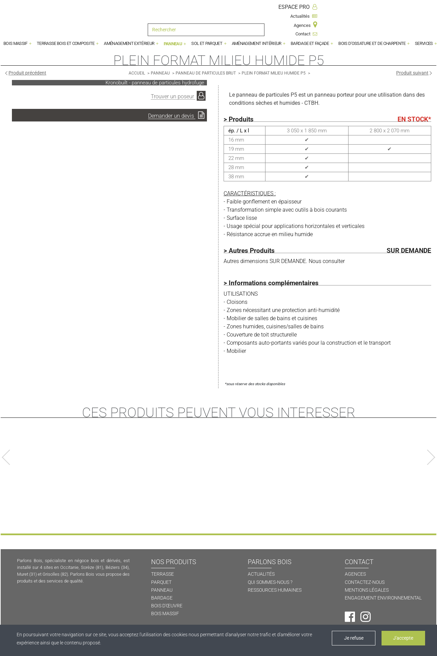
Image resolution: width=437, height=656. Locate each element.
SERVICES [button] (424, 43)
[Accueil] (137, 73)
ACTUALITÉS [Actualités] (261, 574)
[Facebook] (350, 617)
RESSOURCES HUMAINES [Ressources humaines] (275, 590)
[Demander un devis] (109, 115)
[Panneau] (160, 73)
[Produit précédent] (26, 73)
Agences (305, 24)
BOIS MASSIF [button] (15, 43)
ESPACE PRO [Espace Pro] (297, 7)
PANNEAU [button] (173, 43)
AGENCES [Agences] (355, 574)
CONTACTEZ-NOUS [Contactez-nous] (365, 582)
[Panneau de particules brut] (206, 73)
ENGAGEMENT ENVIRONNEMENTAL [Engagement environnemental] (383, 598)
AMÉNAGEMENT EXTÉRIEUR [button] (129, 43)
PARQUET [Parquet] (161, 582)
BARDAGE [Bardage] (162, 598)
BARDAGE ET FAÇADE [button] (310, 43)
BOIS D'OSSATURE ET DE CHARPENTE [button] (372, 43)
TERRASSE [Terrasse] (162, 574)
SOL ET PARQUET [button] (207, 43)
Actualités (303, 16)
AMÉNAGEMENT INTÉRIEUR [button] (257, 43)
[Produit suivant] (413, 73)
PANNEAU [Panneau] (162, 590)
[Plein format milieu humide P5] (274, 73)
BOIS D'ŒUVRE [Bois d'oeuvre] (166, 606)
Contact (306, 33)
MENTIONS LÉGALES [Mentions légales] (367, 590)
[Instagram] (365, 617)
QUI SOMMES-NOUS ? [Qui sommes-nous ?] (270, 582)
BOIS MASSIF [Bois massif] (165, 614)
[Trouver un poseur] (179, 96)
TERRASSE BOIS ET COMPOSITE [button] (66, 43)
